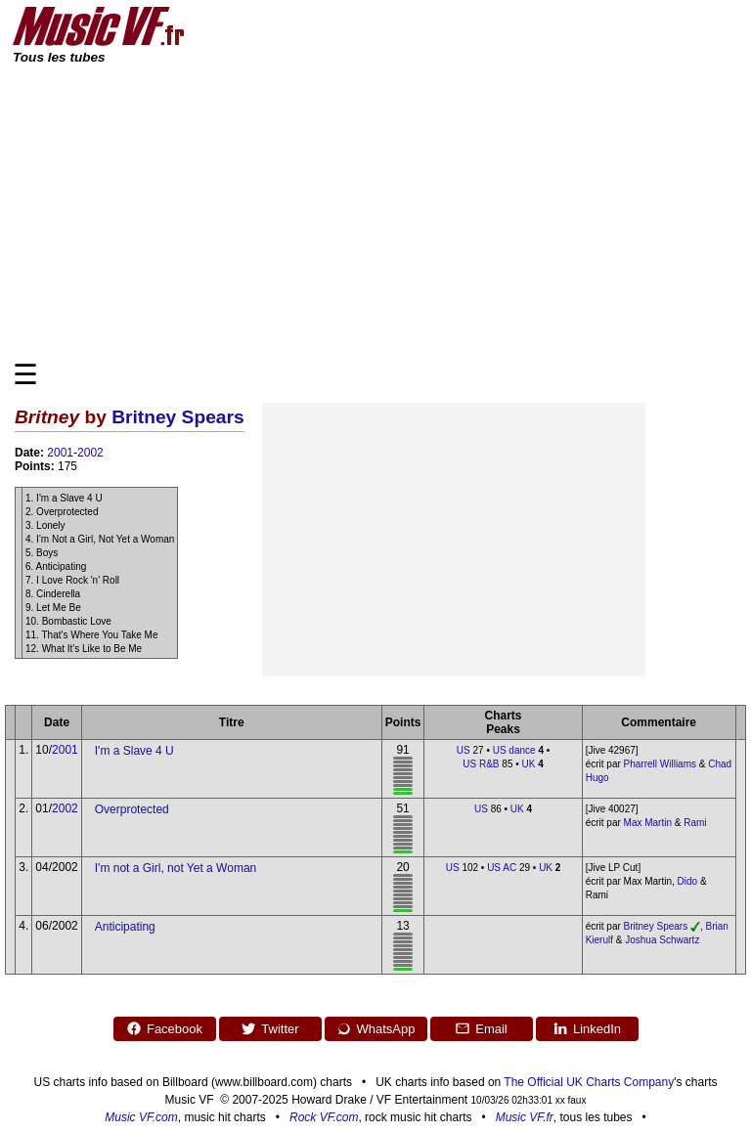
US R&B (481, 764)
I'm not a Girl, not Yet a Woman (176, 868)
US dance (514, 750)
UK (529, 764)
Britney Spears (177, 417)
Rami (695, 822)
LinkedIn (586, 1028)
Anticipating (125, 927)
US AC (501, 867)
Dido (688, 881)
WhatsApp (376, 1028)
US (463, 750)
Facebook (164, 1028)
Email (481, 1028)
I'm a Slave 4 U (134, 751)
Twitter (269, 1028)
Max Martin (648, 822)
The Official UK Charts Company (589, 1082)
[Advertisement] (375, 211)
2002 (90, 452)
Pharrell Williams (660, 764)
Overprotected (132, 809)
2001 (60, 452)
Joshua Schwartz (662, 940)
